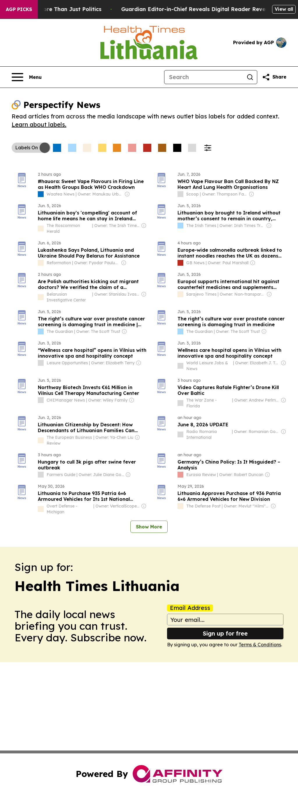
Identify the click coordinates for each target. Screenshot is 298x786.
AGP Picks (19, 9)
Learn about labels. (39, 124)
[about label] (41, 194)
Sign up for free (225, 633)
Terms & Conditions (260, 644)
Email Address (190, 607)
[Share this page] (274, 77)
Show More (149, 527)
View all (284, 9)
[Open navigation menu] (27, 77)
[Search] (203, 77)
